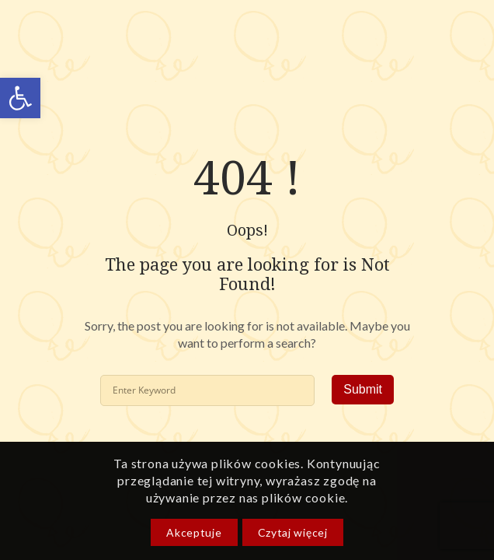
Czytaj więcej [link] (293, 532)
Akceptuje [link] (193, 532)
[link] (20, 98)
